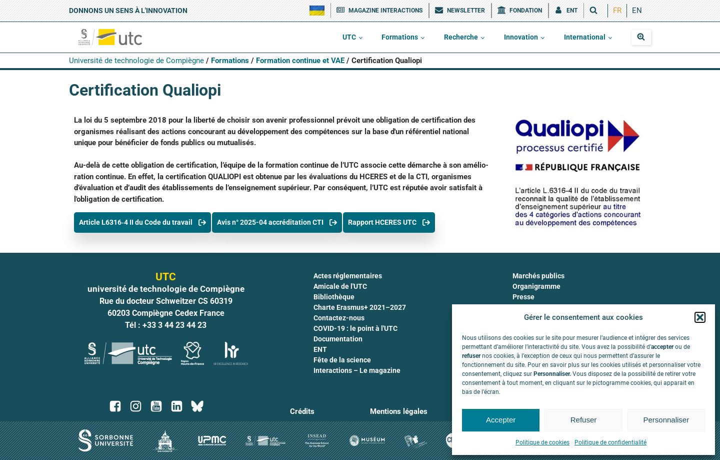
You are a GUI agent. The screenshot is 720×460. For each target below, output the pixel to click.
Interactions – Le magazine (357, 370)
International (585, 37)
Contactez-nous (339, 318)
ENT (320, 349)
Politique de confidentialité (610, 442)
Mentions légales (399, 411)
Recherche (461, 37)
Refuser (583, 419)
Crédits (302, 411)
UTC (349, 37)
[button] (700, 317)
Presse (523, 297)
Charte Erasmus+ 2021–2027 (360, 307)
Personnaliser (666, 419)
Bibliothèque (334, 297)
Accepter (501, 419)
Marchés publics (538, 276)
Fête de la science (342, 360)
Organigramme (536, 286)
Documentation (338, 339)
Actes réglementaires (348, 276)
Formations (400, 37)
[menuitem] (617, 11)
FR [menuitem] (617, 10)
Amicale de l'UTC (340, 286)
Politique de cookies (543, 442)
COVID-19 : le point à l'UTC (356, 328)
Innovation (521, 37)
